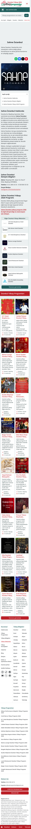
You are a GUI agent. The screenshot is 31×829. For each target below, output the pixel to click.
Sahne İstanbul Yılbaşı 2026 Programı (13, 104)
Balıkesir (24, 656)
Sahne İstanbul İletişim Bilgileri (12, 101)
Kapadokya (16, 643)
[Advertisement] (15, 31)
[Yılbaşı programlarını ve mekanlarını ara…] (12, 15)
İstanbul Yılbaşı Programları (12, 293)
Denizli (15, 666)
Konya (23, 683)
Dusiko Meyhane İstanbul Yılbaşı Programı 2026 (14, 752)
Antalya (15, 636)
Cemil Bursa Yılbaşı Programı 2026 (11, 716)
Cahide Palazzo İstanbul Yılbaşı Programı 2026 (14, 724)
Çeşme (24, 663)
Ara (26, 15)
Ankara (24, 630)
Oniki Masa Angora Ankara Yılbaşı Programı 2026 (13, 735)
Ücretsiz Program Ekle (14, 789)
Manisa (24, 686)
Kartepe (15, 680)
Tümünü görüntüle (15, 287)
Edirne (15, 670)
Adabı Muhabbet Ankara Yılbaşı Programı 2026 (14, 727)
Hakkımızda (4, 630)
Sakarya (15, 696)
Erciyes (24, 670)
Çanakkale (16, 663)
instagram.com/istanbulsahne (10, 189)
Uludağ (15, 640)
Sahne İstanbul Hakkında (10, 98)
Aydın (15, 656)
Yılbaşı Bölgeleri (5, 638)
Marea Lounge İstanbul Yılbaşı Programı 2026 (14, 743)
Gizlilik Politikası (5, 668)
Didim (23, 666)
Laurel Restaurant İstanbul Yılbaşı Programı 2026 (13, 761)
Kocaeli (15, 683)
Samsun (15, 700)
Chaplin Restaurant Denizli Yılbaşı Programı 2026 (13, 770)
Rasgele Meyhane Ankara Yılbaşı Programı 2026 (14, 749)
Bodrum (15, 660)
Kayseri (24, 680)
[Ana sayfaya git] (11, 3)
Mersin (15, 650)
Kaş (23, 676)
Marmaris (16, 690)
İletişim (3, 656)
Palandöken (16, 693)
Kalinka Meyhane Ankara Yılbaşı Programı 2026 (14, 731)
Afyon (23, 636)
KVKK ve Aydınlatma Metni (6, 660)
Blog (2, 653)
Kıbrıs (23, 643)
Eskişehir (24, 640)
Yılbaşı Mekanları (6, 641)
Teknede (24, 633)
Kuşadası (16, 686)
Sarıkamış (24, 696)
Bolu (23, 660)
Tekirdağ (24, 700)
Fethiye (15, 673)
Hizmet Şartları (5, 665)
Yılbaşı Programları (4, 634)
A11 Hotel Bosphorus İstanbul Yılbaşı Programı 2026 (14, 720)
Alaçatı (15, 653)
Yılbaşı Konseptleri (4, 645)
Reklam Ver (5, 779)
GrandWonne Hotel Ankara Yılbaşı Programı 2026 (13, 757)
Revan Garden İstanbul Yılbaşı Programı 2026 (14, 746)
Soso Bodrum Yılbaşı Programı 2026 (11, 739)
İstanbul (15, 630)
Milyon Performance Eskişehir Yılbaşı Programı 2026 (14, 712)
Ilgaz (14, 676)
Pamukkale (25, 693)
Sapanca (24, 650)
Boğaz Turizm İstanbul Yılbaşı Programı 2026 (14, 766)
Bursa (23, 646)
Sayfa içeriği (5, 94)
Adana (15, 646)
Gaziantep (25, 673)
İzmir (14, 633)
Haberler (3, 650)
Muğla (23, 690)
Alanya (24, 653)
